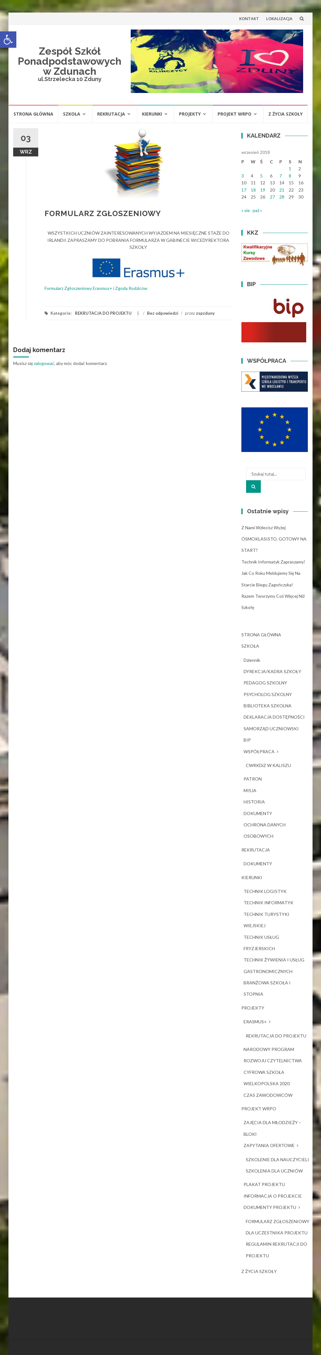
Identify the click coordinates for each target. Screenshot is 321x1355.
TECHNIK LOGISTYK (265, 891)
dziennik (252, 660)
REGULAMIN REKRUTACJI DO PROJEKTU (276, 1249)
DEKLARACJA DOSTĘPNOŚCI (274, 717)
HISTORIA (254, 801)
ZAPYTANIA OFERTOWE (269, 1145)
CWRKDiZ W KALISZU (268, 765)
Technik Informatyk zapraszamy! (273, 561)
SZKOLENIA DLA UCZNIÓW (274, 1170)
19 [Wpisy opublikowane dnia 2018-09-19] (262, 190)
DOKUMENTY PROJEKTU (270, 1207)
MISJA (250, 790)
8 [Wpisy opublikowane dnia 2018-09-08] (290, 175)
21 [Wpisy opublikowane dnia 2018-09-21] (281, 190)
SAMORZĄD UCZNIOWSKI (271, 728)
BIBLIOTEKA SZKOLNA (268, 705)
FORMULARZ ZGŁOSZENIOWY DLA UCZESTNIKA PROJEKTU (277, 1227)
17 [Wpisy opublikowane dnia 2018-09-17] (243, 190)
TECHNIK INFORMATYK (268, 902)
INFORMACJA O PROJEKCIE (273, 1196)
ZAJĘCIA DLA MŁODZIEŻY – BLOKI (272, 1128)
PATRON (253, 778)
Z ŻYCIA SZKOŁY (285, 114)
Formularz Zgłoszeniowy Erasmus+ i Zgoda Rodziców (96, 288)
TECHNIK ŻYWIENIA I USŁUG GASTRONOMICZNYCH (274, 965)
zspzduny (205, 313)
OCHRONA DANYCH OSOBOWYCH (265, 830)
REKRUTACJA (111, 114)
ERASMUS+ (255, 1021)
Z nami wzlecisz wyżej (263, 527)
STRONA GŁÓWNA (33, 114)
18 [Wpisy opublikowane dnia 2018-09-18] (253, 190)
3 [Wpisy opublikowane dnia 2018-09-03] (242, 175)
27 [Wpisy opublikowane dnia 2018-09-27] (272, 196)
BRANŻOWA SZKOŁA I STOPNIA (267, 988)
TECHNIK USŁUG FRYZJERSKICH (261, 942)
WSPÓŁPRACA (259, 751)
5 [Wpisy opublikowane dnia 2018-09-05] (261, 175)
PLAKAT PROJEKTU (264, 1184)
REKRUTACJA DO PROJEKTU (103, 313)
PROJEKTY (190, 114)
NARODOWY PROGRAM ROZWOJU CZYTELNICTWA (273, 1055)
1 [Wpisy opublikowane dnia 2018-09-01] (290, 168)
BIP (247, 740)
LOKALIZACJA (279, 18)
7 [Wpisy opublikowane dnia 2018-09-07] (280, 175)
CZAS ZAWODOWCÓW (268, 1095)
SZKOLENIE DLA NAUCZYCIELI (277, 1159)
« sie (245, 210)
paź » (257, 210)
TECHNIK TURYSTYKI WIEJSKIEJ (266, 919)
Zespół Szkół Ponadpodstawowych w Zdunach (69, 61)
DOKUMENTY (258, 813)
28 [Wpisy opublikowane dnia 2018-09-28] (281, 196)
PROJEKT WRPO (234, 114)
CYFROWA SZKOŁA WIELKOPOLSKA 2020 (267, 1077)
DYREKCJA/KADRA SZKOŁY (272, 671)
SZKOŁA (71, 114)
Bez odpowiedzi (162, 313)
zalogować (44, 363)
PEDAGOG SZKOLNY (265, 682)
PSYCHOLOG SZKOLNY (268, 694)
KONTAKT (249, 18)
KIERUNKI (152, 114)
